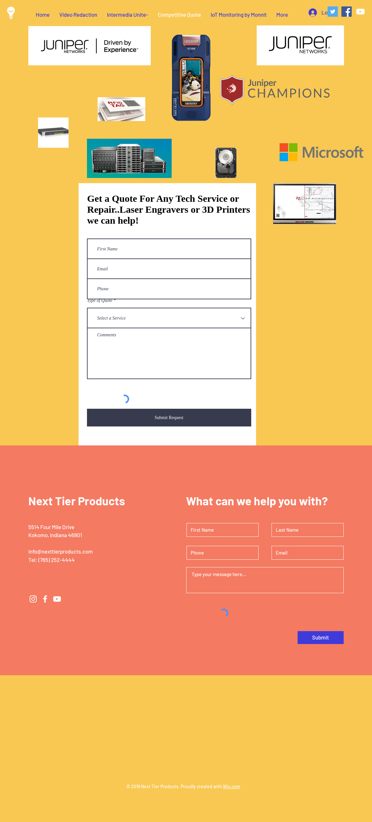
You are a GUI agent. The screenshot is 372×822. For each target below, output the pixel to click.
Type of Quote (99, 300)
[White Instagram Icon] (33, 599)
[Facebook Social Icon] (346, 11)
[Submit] (321, 637)
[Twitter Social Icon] (333, 11)
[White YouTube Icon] (360, 11)
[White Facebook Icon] (45, 599)
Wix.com (231, 786)
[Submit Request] (169, 417)
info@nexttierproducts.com (60, 551)
